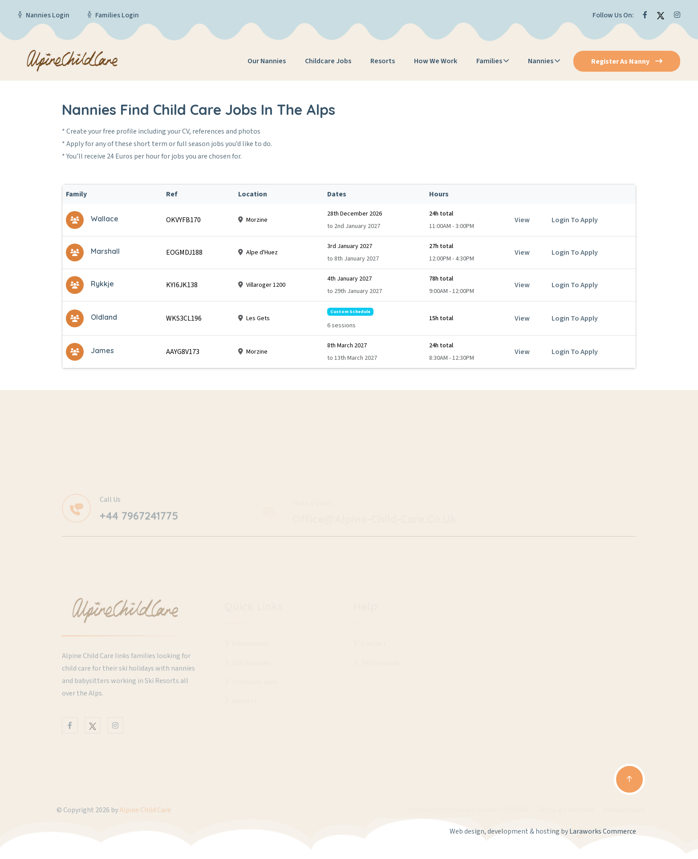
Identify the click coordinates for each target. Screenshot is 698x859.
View (522, 220)
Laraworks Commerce (602, 831)
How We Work (435, 61)
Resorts (382, 61)
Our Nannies (267, 61)
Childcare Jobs (328, 61)
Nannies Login (47, 15)
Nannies (540, 61)
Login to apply (575, 220)
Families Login (117, 15)
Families (489, 61)
